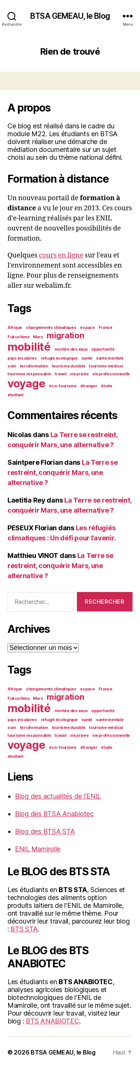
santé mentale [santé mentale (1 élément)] (110, 358)
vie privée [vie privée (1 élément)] (79, 374)
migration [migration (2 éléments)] (65, 335)
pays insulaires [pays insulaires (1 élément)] (22, 358)
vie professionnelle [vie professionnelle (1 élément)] (111, 374)
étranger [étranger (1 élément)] (88, 386)
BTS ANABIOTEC (52, 1021)
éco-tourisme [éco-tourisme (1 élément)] (63, 386)
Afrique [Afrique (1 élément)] (14, 327)
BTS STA (23, 929)
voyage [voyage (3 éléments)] (26, 383)
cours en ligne (61, 255)
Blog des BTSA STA (45, 831)
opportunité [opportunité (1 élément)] (102, 349)
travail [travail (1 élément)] (60, 374)
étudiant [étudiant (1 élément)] (15, 395)
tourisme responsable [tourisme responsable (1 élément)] (29, 374)
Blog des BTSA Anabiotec (54, 814)
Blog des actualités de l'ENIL (58, 796)
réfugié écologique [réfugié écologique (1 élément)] (59, 358)
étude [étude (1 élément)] (106, 386)
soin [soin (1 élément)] (11, 366)
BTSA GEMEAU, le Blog (70, 16)
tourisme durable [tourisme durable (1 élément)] (68, 366)
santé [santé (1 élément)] (87, 358)
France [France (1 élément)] (105, 327)
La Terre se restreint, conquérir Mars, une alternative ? (62, 472)
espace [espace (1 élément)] (87, 327)
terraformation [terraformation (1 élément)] (34, 366)
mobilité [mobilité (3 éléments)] (29, 346)
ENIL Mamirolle (37, 849)
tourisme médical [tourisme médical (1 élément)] (106, 366)
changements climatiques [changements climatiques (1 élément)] (51, 327)
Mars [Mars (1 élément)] (38, 337)
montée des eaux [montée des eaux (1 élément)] (71, 349)
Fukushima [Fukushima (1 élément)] (18, 337)
